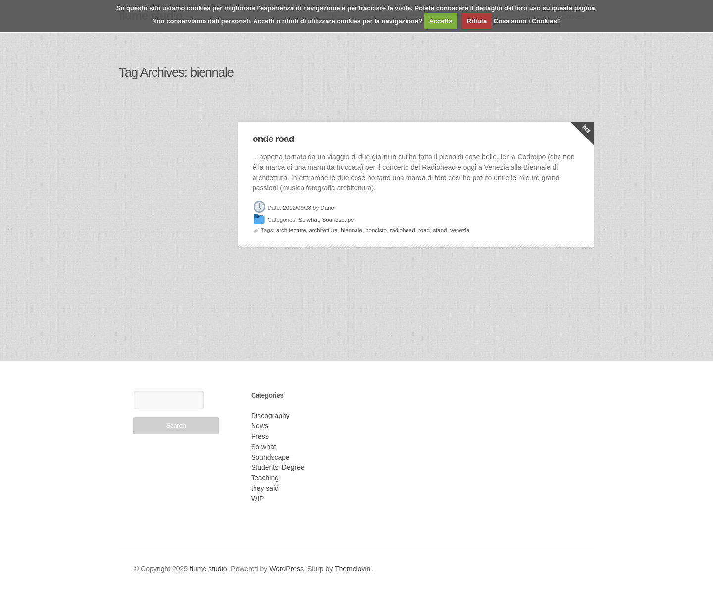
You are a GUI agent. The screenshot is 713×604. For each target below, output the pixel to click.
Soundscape (338, 220)
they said (265, 488)
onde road (273, 139)
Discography (270, 415)
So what (309, 220)
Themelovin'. (354, 569)
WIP (257, 499)
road (424, 230)
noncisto (376, 230)
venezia (460, 230)
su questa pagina (568, 8)
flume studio (208, 569)
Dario (327, 208)
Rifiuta (477, 21)
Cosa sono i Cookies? (527, 21)
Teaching (265, 478)
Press (260, 436)
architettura (323, 230)
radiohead (402, 230)
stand (440, 230)
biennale (351, 230)
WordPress (286, 569)
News (259, 426)
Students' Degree (278, 467)
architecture (291, 230)
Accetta (440, 21)
